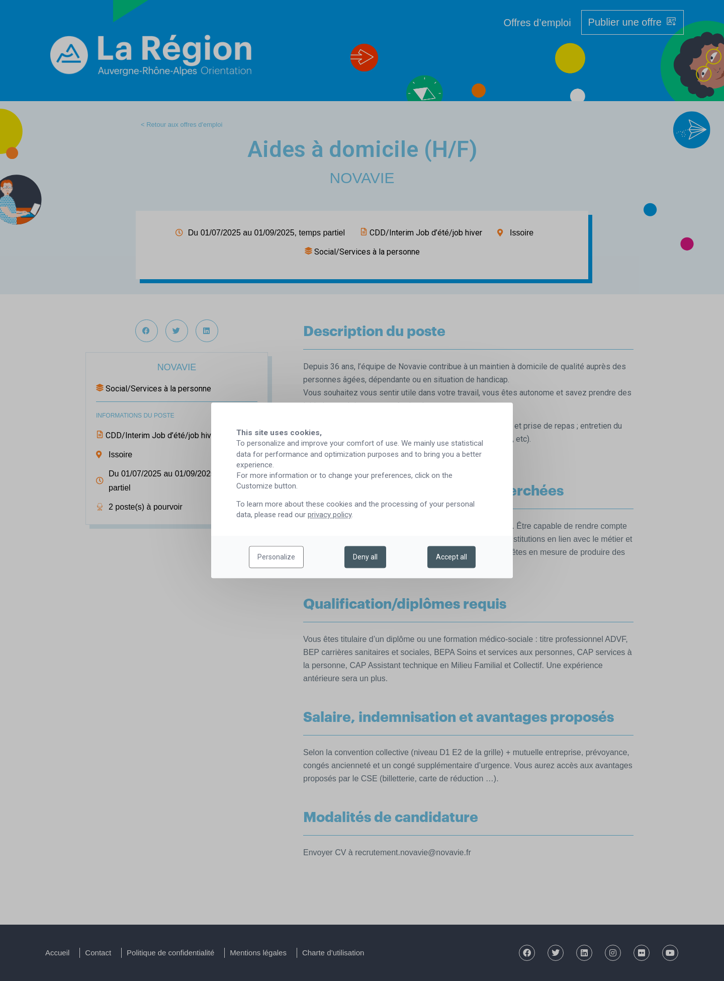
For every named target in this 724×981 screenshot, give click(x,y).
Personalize (276, 557)
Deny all (365, 557)
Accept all (451, 557)
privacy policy (329, 515)
